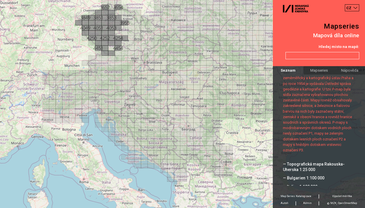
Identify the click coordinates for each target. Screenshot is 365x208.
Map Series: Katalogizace (296, 196)
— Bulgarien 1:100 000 (303, 178)
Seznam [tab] (288, 70)
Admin (307, 203)
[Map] (182, 104)
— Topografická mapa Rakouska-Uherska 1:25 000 (314, 167)
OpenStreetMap (347, 203)
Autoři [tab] (284, 203)
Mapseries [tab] (319, 70)
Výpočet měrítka (342, 196)
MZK (333, 203)
